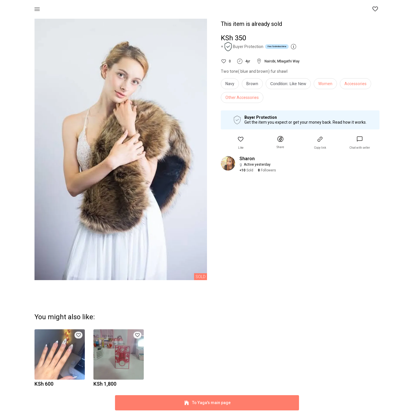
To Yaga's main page (207, 402)
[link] (359, 143)
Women (325, 83)
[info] (290, 85)
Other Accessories (242, 97)
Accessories (355, 83)
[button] (375, 9)
